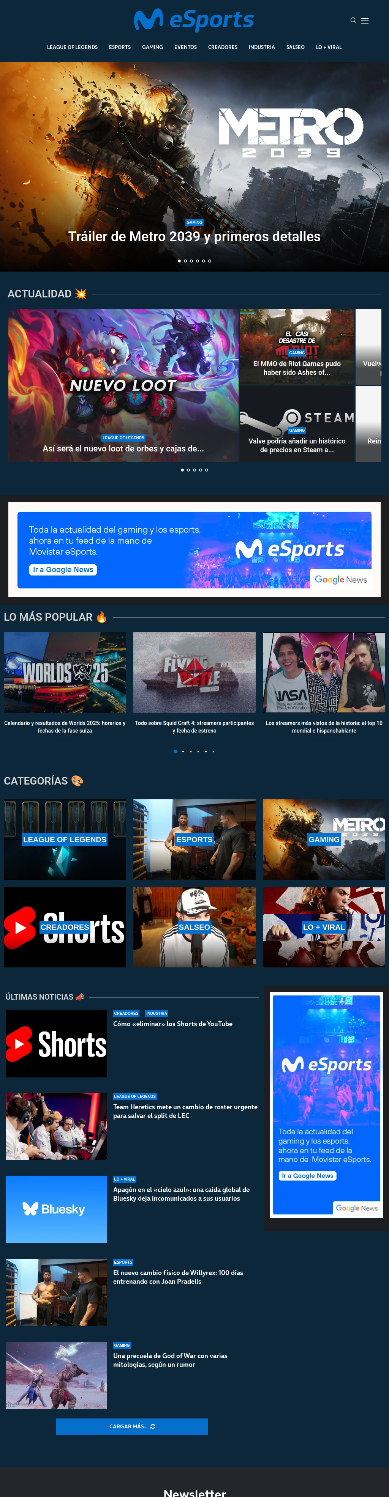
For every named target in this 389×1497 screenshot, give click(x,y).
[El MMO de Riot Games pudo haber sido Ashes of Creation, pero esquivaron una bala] (297, 347)
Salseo (295, 47)
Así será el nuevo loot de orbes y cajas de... (123, 448)
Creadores (222, 47)
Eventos (185, 47)
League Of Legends (72, 47)
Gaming (152, 47)
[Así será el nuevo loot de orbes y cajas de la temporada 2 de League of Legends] (123, 385)
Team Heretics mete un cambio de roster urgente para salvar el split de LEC (185, 1111)
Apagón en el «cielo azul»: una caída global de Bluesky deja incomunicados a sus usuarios (181, 1194)
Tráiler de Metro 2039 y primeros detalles (194, 237)
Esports (120, 47)
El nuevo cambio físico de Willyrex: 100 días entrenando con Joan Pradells (178, 1277)
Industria (262, 47)
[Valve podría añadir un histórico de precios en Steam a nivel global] (297, 424)
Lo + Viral (329, 47)
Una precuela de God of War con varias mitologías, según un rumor (170, 1360)
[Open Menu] (364, 21)
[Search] (353, 20)
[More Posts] (132, 1426)
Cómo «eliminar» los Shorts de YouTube (172, 1023)
